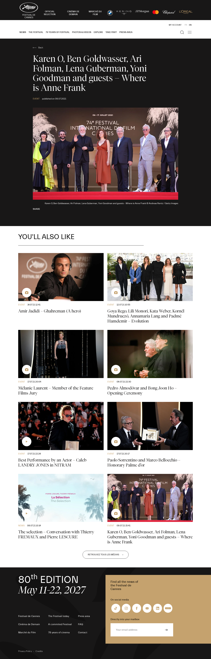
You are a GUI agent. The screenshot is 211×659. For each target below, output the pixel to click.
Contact (82, 632)
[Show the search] (182, 32)
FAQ (80, 624)
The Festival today (58, 616)
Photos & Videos (81, 32)
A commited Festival (60, 624)
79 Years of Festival (58, 32)
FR (186, 25)
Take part (111, 32)
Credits (39, 651)
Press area (126, 32)
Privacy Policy (25, 651)
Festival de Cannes (29, 616)
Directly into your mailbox (125, 619)
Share (36, 209)
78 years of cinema (59, 632)
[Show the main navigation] (190, 32)
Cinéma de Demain (29, 624)
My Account (175, 25)
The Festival (36, 32)
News (22, 32)
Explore (98, 32)
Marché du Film (27, 632)
